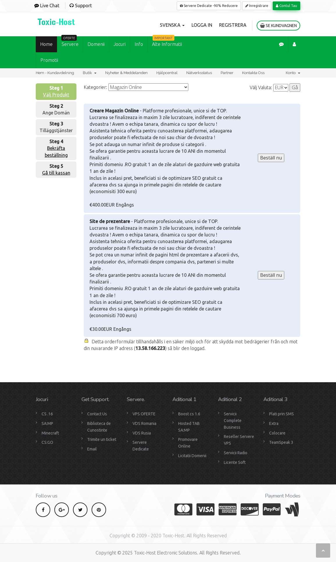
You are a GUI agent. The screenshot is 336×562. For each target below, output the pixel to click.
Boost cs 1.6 (189, 414)
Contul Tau (286, 6)
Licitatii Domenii (192, 455)
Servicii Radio (235, 452)
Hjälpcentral (167, 73)
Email (92, 449)
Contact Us (97, 414)
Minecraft (50, 433)
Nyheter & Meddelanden (126, 73)
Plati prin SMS (281, 414)
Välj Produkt (56, 94)
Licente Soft (235, 462)
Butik (89, 73)
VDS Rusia (142, 433)
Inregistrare (256, 6)
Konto (293, 73)
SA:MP (47, 423)
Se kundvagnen (278, 25)
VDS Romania (144, 423)
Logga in (202, 25)
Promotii (49, 60)
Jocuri (120, 44)
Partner (227, 73)
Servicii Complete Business (233, 421)
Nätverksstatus (199, 73)
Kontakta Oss (253, 73)
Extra (273, 423)
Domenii (96, 44)
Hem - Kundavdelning (55, 73)
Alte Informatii (167, 41)
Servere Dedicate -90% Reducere (209, 6)
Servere (69, 41)
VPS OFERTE (144, 414)
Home (46, 44)
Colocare (277, 433)
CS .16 (47, 414)
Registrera (232, 25)
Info (139, 44)
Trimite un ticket (101, 439)
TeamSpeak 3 (281, 442)
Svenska (172, 25)
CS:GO (47, 442)
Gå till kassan (56, 172)
